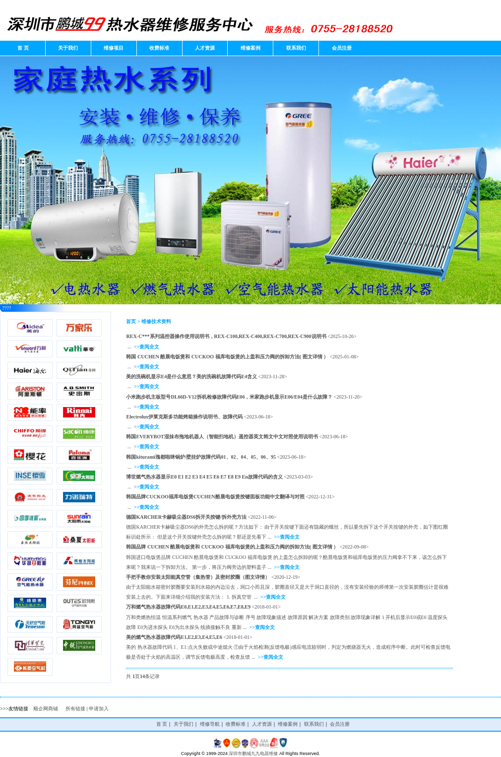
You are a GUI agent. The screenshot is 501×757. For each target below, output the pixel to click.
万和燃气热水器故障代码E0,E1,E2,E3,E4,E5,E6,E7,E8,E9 (188, 607)
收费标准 (159, 48)
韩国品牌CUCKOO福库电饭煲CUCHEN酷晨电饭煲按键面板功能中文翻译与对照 (215, 496)
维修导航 (210, 724)
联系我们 (296, 48)
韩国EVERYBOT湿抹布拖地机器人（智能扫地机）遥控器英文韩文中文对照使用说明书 (221, 436)
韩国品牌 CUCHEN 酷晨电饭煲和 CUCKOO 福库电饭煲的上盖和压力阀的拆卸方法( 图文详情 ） (232, 547)
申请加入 (99, 708)
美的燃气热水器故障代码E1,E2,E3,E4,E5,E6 (174, 637)
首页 (131, 321)
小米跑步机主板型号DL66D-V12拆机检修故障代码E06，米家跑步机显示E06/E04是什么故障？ (229, 397)
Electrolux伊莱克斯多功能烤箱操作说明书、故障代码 (184, 416)
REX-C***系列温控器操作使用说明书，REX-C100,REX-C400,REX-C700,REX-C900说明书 (226, 336)
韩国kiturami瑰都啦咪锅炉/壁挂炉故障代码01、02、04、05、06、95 (201, 457)
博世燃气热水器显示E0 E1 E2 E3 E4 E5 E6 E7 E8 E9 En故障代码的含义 (204, 477)
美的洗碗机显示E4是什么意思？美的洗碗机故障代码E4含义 (191, 376)
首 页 (22, 48)
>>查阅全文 (147, 346)
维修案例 (250, 48)
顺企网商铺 (45, 708)
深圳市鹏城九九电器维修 (253, 753)
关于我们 (68, 48)
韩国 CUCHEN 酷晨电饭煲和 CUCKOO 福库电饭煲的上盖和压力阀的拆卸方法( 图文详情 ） (227, 356)
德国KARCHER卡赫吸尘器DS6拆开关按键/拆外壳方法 (186, 517)
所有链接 (75, 708)
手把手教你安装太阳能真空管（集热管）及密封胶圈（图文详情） (198, 577)
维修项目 (114, 48)
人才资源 (205, 48)
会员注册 (342, 48)
